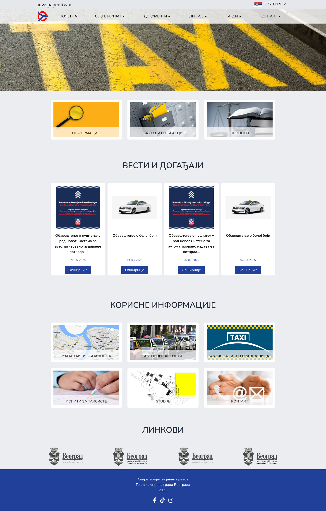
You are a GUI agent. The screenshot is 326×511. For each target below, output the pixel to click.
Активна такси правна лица (239, 356)
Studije (163, 401)
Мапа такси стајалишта (86, 356)
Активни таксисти (163, 356)
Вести (53, 4)
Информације (86, 133)
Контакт (239, 401)
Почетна (68, 16)
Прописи (239, 133)
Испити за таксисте (86, 401)
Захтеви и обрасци (163, 133)
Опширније (78, 270)
